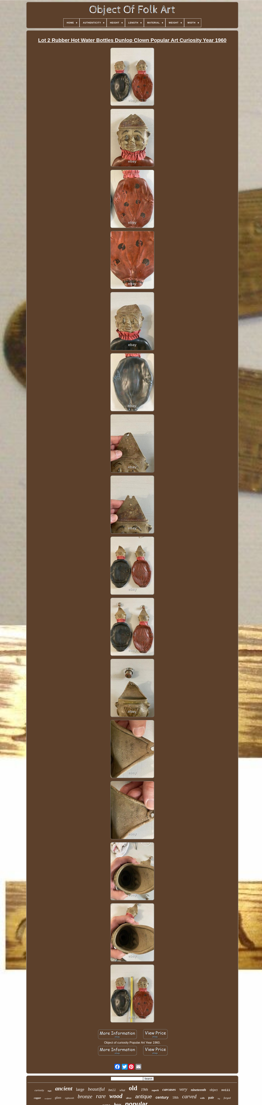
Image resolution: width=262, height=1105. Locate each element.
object (214, 1090)
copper (37, 1098)
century (162, 1097)
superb (155, 1090)
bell (112, 1090)
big (219, 1099)
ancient (63, 1088)
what (122, 1090)
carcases (169, 1089)
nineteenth (198, 1090)
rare (101, 1096)
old (133, 1088)
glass (58, 1097)
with (202, 1098)
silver (129, 1098)
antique (143, 1096)
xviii (225, 1090)
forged (227, 1097)
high (49, 1091)
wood (115, 1096)
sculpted (48, 1098)
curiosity (39, 1090)
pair (211, 1097)
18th (175, 1097)
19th (144, 1089)
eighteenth (69, 1098)
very (183, 1089)
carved (189, 1096)
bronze (85, 1096)
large (80, 1089)
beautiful (96, 1089)
